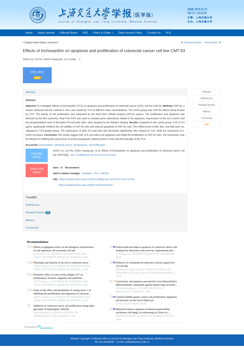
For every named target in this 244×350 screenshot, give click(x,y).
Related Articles (38, 212)
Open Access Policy (130, 32)
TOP (206, 124)
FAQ (85, 32)
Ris (96, 173)
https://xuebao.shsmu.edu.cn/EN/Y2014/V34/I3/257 (86, 185)
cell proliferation (97, 145)
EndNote (86, 173)
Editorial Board (68, 32)
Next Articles (213, 42)
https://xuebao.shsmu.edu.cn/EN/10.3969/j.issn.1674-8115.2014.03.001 (97, 179)
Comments (32, 227)
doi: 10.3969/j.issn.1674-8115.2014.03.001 (93, 155)
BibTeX (105, 173)
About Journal (46, 32)
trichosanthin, (46, 145)
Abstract (31, 92)
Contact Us (154, 32)
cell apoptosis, (81, 145)
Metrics (30, 220)
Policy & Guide (103, 32)
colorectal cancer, (63, 145)
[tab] (105, 92)
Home (29, 32)
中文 (168, 32)
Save (55, 167)
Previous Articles (191, 42)
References (32, 204)
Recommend (72, 167)
